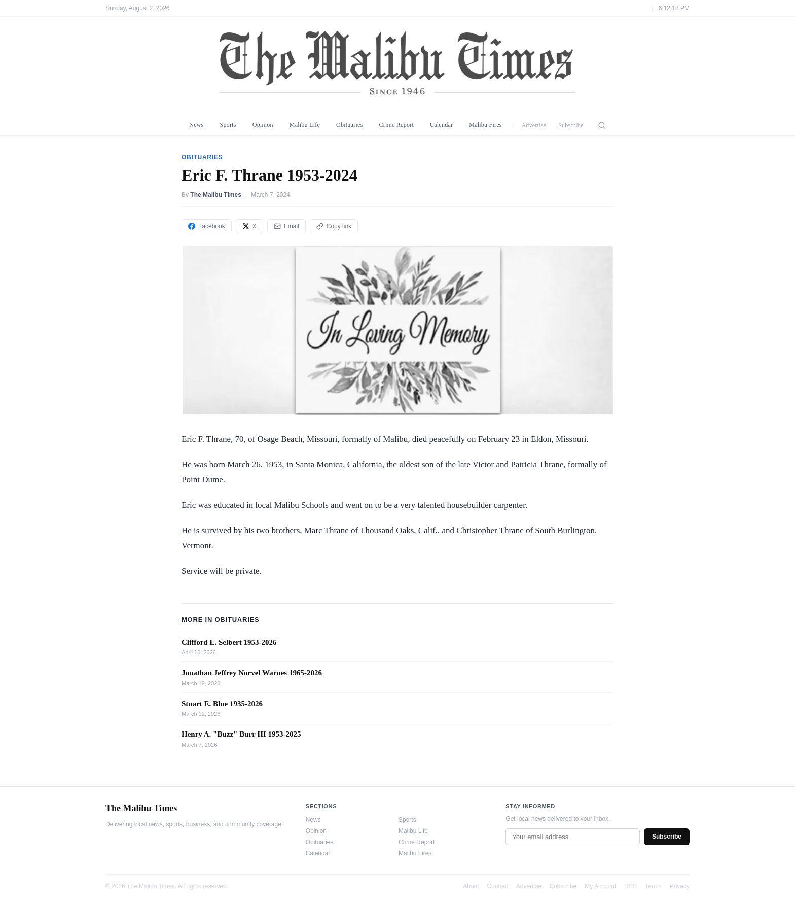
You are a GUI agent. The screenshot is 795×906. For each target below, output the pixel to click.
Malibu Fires (485, 124)
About (471, 886)
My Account (600, 886)
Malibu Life (305, 124)
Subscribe (571, 125)
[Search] (602, 125)
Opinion (262, 124)
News (196, 124)
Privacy (680, 886)
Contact (497, 886)
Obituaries (349, 124)
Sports (228, 124)
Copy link (333, 226)
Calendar (441, 124)
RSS (630, 886)
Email (286, 226)
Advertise (533, 125)
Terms (653, 886)
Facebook (206, 226)
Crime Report (396, 124)
